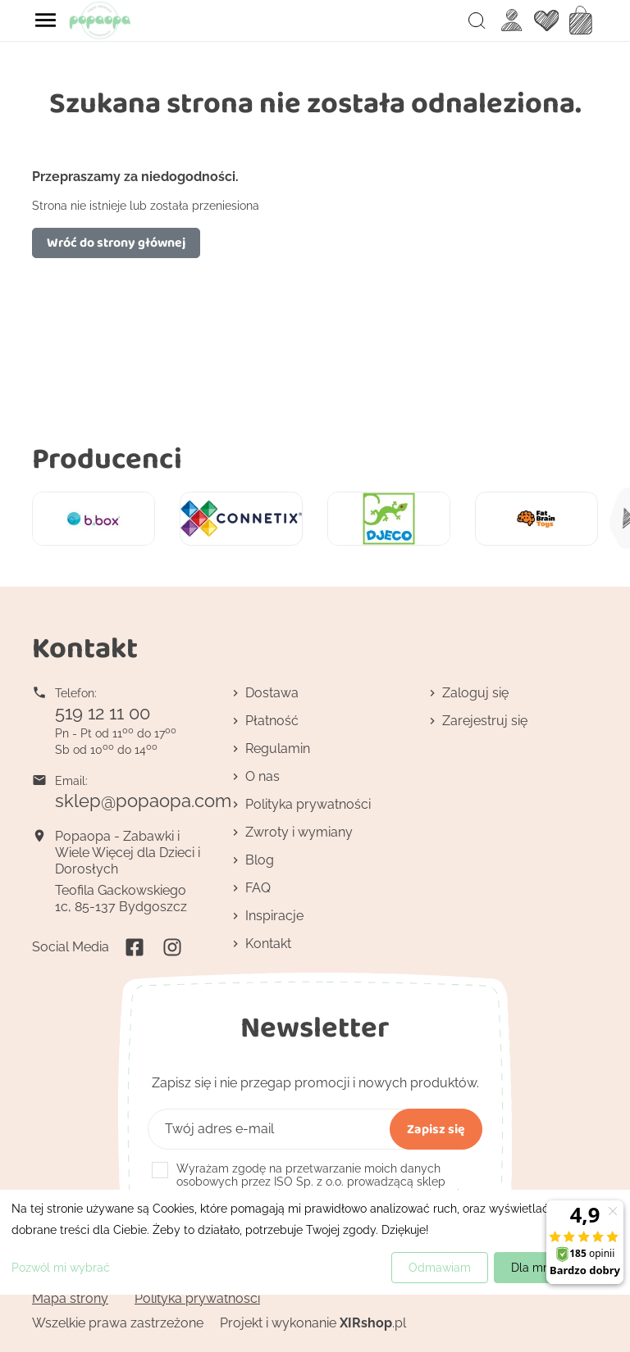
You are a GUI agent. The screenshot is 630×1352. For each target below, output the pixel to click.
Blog (259, 860)
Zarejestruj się (484, 720)
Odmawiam (440, 1267)
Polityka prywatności (308, 804)
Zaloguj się (475, 693)
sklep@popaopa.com (143, 800)
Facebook (134, 947)
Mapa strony (70, 1298)
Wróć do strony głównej (116, 242)
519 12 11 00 (102, 713)
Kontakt (268, 943)
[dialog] (315, 1242)
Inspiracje (274, 915)
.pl (373, 1323)
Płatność (272, 720)
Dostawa (272, 693)
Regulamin (277, 748)
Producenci (107, 457)
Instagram (172, 947)
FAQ (258, 888)
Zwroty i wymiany (299, 832)
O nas (262, 776)
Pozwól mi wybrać (60, 1267)
